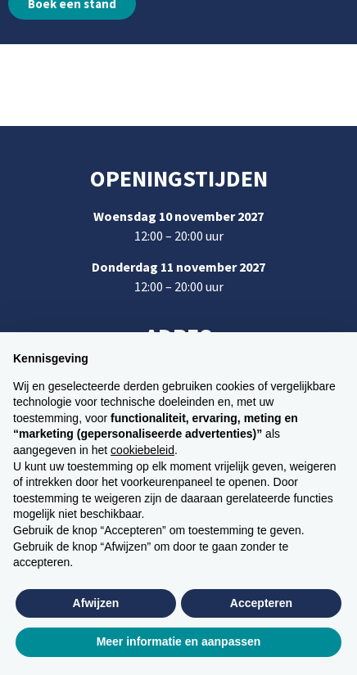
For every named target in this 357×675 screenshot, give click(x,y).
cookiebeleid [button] (142, 450)
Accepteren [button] (261, 603)
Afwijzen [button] (96, 603)
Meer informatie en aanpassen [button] (179, 641)
